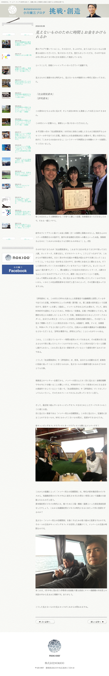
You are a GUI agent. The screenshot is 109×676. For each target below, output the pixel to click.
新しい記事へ (97, 622)
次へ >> (26, 34)
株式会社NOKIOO (54, 648)
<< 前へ (8, 34)
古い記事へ (45, 622)
